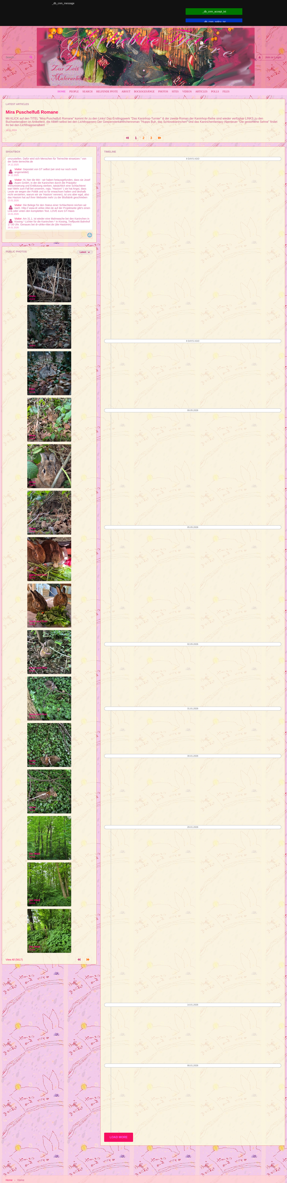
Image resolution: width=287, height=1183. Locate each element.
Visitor (18, 169)
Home (9, 1180)
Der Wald (34, 853)
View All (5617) (14, 959)
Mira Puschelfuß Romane (32, 112)
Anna (32, 296)
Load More (119, 1137)
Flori (32, 389)
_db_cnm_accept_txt (214, 11)
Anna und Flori (38, 574)
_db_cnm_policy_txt (214, 21)
